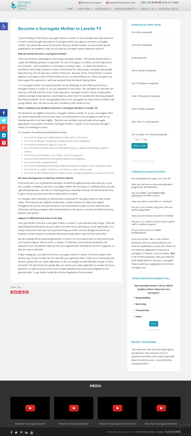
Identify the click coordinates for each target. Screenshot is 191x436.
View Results (154, 329)
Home (70, 9)
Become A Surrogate (88, 2)
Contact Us (147, 9)
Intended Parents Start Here (119, 2)
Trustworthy (142, 310)
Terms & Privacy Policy (142, 160)
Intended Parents (125, 9)
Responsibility (143, 297)
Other (138, 316)
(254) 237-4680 (169, 2)
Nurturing (140, 304)
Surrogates (102, 9)
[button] (4, 26)
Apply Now (84, 9)
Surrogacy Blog (168, 9)
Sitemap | (161, 431)
